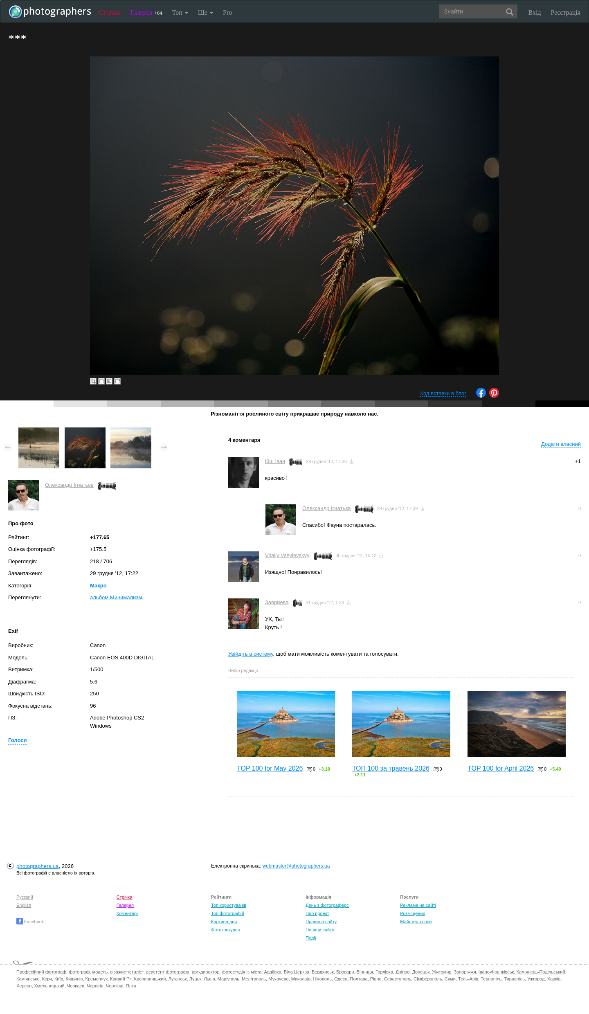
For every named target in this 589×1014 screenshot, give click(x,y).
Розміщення (412, 913)
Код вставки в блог (443, 393)
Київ (58, 978)
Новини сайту (320, 929)
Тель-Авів (468, 978)
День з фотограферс (327, 905)
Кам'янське (28, 978)
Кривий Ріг (120, 978)
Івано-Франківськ (496, 971)
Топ (180, 12)
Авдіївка (272, 971)
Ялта (131, 985)
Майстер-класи (416, 921)
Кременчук (96, 978)
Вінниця (365, 971)
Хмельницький (49, 985)
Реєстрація (565, 12)
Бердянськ (323, 971)
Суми (450, 978)
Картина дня (224, 921)
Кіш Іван (275, 461)
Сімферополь (428, 978)
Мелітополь (254, 978)
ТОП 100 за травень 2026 (390, 768)
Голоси (17, 740)
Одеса (340, 978)
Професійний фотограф (41, 971)
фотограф (79, 971)
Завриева (277, 602)
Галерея (146, 12)
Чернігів (95, 985)
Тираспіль (514, 978)
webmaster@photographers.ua (296, 866)
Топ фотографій (227, 913)
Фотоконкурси (225, 929)
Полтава (359, 978)
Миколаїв (301, 978)
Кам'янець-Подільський (540, 971)
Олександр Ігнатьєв (69, 485)
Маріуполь (228, 978)
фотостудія (233, 971)
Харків (554, 978)
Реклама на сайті (418, 905)
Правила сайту (321, 921)
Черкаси (75, 985)
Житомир (441, 971)
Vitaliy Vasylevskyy (287, 555)
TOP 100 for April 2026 (501, 768)
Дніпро (402, 971)
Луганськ (178, 978)
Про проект (317, 913)
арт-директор (206, 971)
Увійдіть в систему (250, 654)
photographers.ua (37, 866)
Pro (227, 12)
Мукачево (278, 978)
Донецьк (420, 971)
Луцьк (195, 978)
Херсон (23, 985)
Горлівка (384, 971)
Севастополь (397, 978)
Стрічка (110, 12)
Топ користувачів (228, 905)
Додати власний (561, 444)
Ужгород (535, 978)
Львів (209, 978)
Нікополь (322, 978)
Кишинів (74, 978)
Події (311, 937)
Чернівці (115, 985)
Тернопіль (491, 978)
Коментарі (127, 913)
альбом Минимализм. (117, 597)
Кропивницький (150, 978)
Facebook (30, 921)
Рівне (376, 978)
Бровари (345, 971)
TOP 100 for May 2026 (270, 768)
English (23, 905)
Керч (47, 978)
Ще (205, 12)
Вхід (534, 12)
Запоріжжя (465, 971)
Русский (24, 897)
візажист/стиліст (126, 971)
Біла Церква (296, 971)
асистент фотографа (167, 971)
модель (100, 971)
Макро (98, 585)
